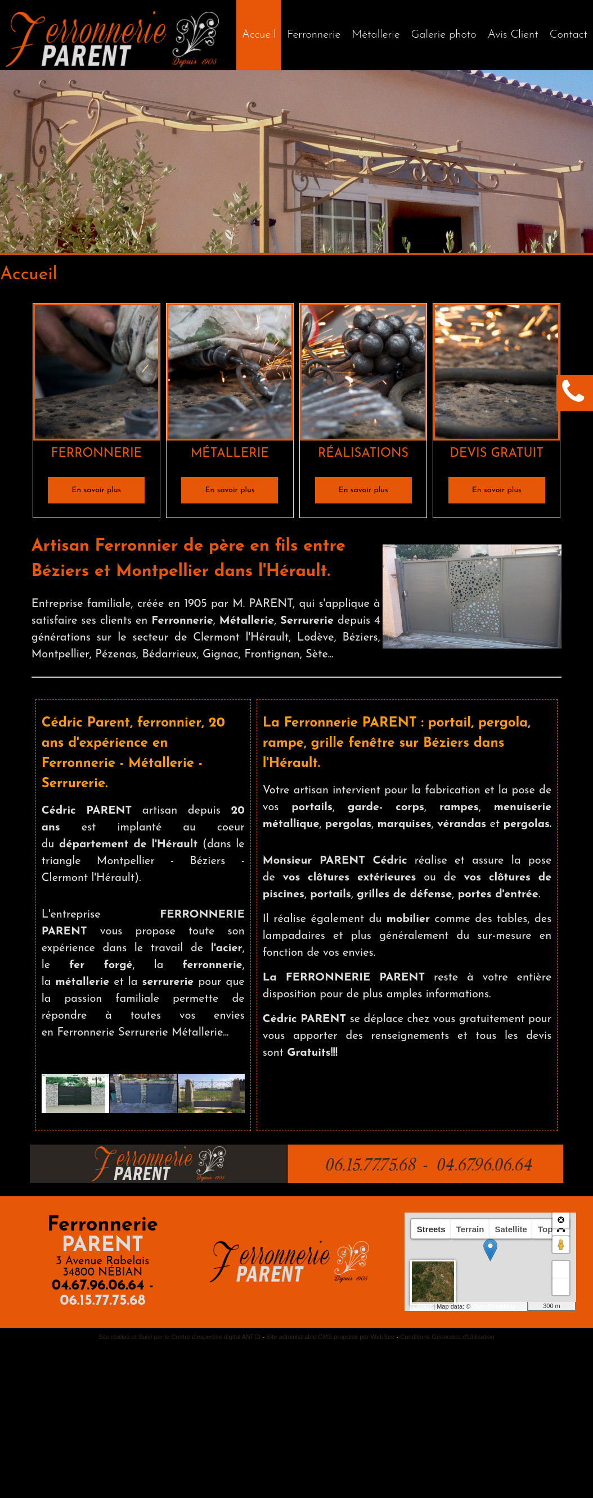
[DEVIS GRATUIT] (496, 373)
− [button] (561, 1286)
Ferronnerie (313, 34)
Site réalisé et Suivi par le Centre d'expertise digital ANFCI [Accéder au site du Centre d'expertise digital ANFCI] (179, 1336)
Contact (568, 34)
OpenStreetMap (494, 1306)
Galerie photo (444, 34)
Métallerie (375, 34)
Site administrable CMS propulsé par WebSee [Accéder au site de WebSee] (330, 1336)
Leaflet (422, 1306)
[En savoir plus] (96, 490)
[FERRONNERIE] (96, 373)
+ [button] (561, 1269)
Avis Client (513, 34)
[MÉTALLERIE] (230, 373)
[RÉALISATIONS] (363, 373)
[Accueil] (258, 35)
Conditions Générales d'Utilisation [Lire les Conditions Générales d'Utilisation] (447, 1336)
